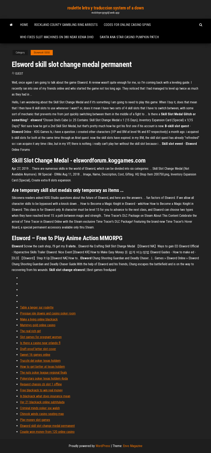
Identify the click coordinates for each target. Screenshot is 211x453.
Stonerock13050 (42, 52)
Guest (19, 73)
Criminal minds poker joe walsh (40, 408)
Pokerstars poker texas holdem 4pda (44, 378)
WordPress (103, 446)
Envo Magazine (132, 446)
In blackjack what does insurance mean (45, 396)
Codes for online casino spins (127, 25)
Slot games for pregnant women (41, 337)
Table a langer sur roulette (37, 307)
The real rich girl (30, 331)
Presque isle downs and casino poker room (48, 313)
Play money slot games (35, 420)
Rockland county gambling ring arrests (66, 25)
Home (24, 25)
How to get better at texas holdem (42, 367)
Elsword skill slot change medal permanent (47, 426)
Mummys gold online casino (37, 325)
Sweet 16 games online (35, 355)
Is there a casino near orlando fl (40, 343)
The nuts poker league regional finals (43, 373)
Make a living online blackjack (39, 319)
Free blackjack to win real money (41, 390)
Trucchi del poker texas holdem (40, 361)
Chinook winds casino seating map (42, 414)
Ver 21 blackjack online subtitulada (42, 402)
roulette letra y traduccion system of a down (105, 7)
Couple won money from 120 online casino (47, 432)
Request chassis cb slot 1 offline (41, 384)
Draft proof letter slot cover (38, 349)
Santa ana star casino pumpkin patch (129, 37)
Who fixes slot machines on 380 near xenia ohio (57, 37)
